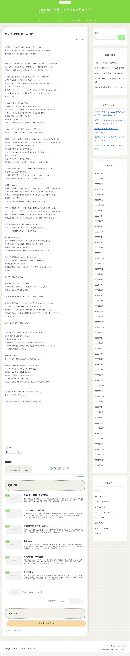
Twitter (110, 650)
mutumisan (107, 115)
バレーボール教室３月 (103, 145)
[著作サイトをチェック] (51, 468)
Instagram (117, 650)
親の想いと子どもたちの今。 (106, 129)
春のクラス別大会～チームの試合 (108, 73)
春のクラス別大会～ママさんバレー (109, 87)
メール (125, 650)
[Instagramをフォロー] (59, 468)
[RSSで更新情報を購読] (67, 468)
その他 (8, 462)
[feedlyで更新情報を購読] (63, 468)
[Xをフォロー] (55, 468)
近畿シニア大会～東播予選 (106, 63)
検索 (96, 33)
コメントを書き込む (46, 627)
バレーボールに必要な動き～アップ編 (109, 80)
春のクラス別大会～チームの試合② (109, 68)
